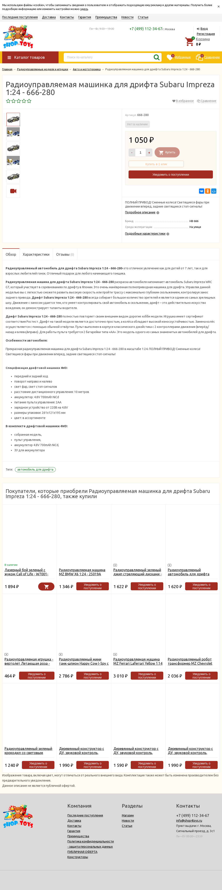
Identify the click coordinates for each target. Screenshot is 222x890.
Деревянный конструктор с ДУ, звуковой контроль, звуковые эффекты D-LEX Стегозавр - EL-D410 (81, 755)
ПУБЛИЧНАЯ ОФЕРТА (82, 852)
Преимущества (106, 17)
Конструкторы (77, 857)
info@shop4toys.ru (189, 820)
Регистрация (206, 34)
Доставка (49, 17)
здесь (84, 8)
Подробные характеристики (145, 233)
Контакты (67, 17)
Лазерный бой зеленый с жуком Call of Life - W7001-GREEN (26, 574)
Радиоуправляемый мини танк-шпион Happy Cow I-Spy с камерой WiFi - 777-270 (84, 663)
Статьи (143, 17)
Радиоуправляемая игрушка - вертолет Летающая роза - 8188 (29, 663)
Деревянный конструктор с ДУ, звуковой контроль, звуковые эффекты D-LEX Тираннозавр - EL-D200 (135, 755)
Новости (127, 17)
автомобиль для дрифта (35, 469)
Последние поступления (20, 17)
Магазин (128, 815)
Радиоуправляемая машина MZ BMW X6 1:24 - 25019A (82, 572)
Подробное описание (140, 212)
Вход (204, 28)
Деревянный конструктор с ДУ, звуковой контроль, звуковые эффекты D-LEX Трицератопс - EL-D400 (190, 755)
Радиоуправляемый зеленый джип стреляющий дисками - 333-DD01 (137, 574)
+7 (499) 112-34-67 (145, 28)
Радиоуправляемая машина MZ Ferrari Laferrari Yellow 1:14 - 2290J (137, 663)
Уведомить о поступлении (170, 174)
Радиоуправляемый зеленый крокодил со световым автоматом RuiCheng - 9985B (28, 753)
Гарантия (84, 17)
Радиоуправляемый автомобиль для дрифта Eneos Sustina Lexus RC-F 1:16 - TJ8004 (192, 576)
